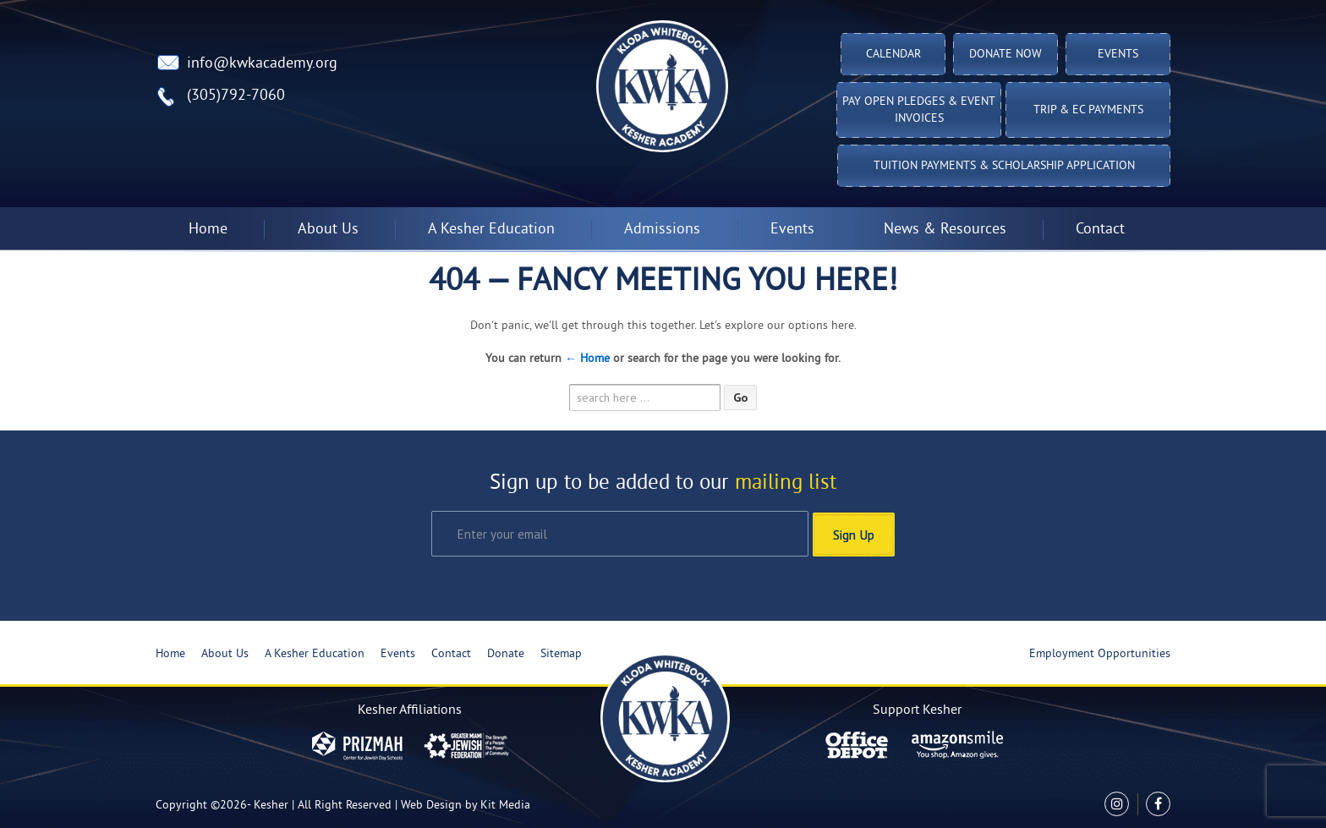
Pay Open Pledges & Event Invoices (918, 110)
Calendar (893, 54)
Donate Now (1005, 54)
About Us (328, 229)
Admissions (662, 229)
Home (208, 229)
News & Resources (945, 229)
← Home (587, 359)
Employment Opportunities (1099, 653)
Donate (505, 653)
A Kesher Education (491, 229)
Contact (1100, 229)
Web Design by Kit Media (465, 805)
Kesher (271, 805)
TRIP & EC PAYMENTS (1088, 110)
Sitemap (561, 653)
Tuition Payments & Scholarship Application (1004, 166)
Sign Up (853, 532)
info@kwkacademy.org (262, 64)
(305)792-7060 (236, 96)
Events (1118, 54)
